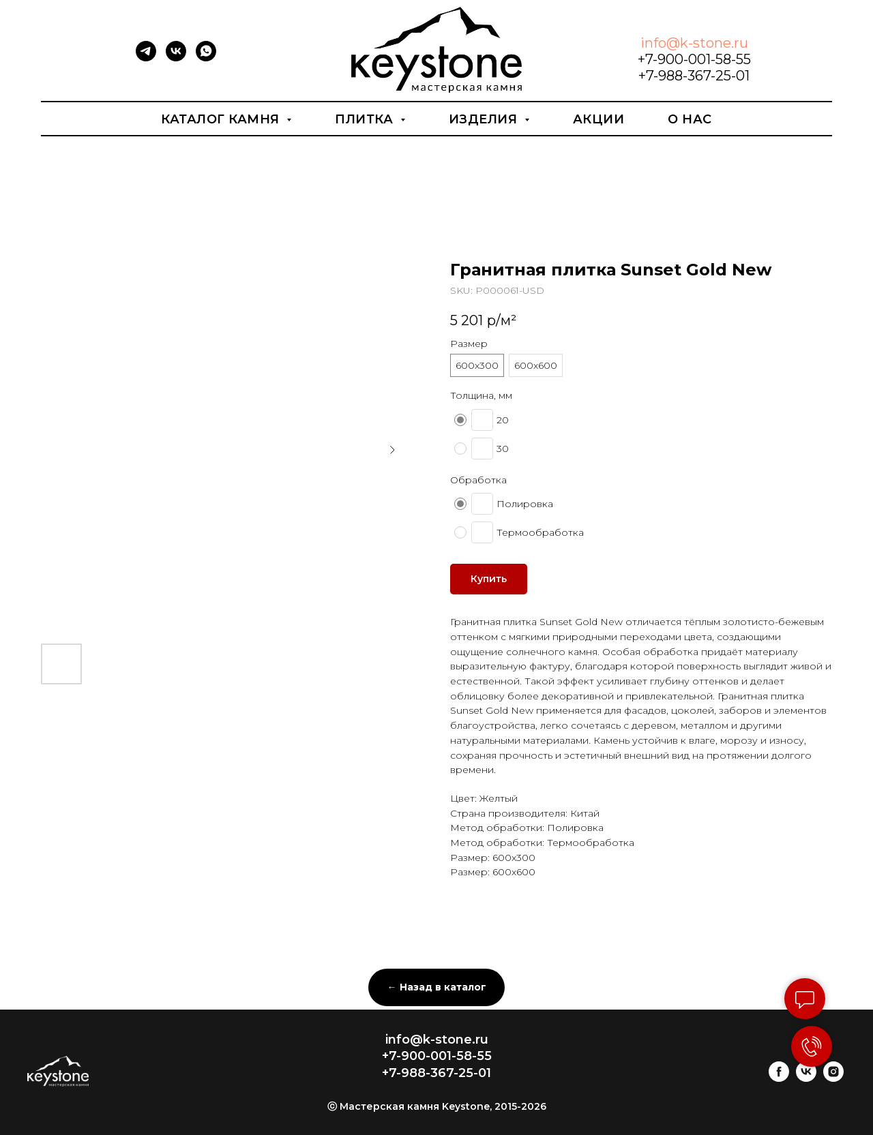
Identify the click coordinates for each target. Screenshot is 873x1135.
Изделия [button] (485, 119)
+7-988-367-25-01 (694, 75)
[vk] (176, 57)
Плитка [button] (366, 119)
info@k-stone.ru (694, 43)
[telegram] (146, 57)
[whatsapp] (206, 57)
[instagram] (833, 1078)
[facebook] (779, 1078)
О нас (690, 119)
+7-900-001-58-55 (694, 59)
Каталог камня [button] (222, 119)
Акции (599, 119)
